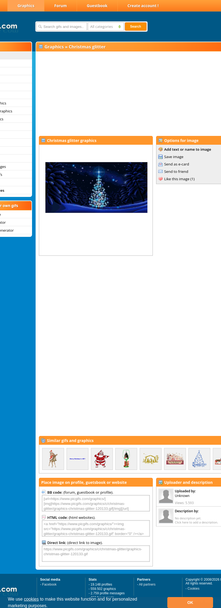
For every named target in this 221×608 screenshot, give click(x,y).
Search (135, 26)
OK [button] (190, 602)
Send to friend (176, 171)
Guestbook (97, 5)
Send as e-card (176, 164)
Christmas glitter (87, 47)
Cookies (193, 588)
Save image (173, 156)
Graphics (26, 5)
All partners (147, 584)
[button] (49, 606)
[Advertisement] (118, 93)
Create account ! (143, 5)
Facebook (49, 584)
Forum (60, 5)
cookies (31, 599)
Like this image (177, 178)
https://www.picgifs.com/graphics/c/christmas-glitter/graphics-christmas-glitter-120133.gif (96, 553)
